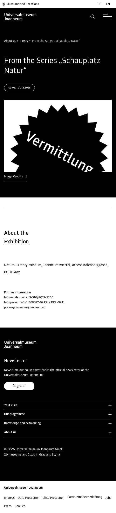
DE (100, 4)
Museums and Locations (20, 4)
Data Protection (28, 498)
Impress (9, 498)
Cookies (20, 506)
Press (24, 41)
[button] (92, 16)
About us (10, 41)
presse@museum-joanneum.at (24, 307)
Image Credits (15, 176)
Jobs (108, 498)
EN (108, 4)
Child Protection (53, 498)
